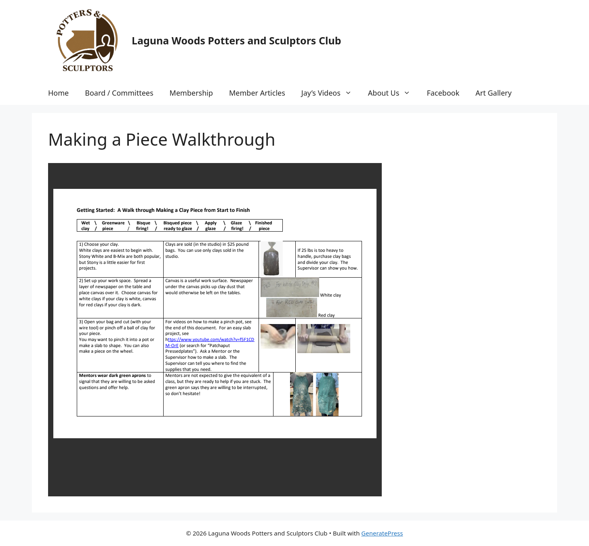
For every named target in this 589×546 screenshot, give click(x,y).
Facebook (443, 93)
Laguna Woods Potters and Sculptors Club (236, 40)
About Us (393, 93)
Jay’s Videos (330, 93)
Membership (191, 93)
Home (58, 93)
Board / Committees (119, 93)
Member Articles (257, 93)
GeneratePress (382, 533)
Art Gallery (493, 93)
